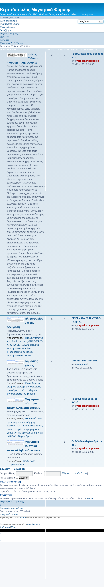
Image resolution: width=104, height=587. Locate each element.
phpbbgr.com (33, 524)
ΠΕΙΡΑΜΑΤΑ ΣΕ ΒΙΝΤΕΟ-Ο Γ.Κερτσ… (86, 320)
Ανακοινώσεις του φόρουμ (21, 393)
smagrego (81, 364)
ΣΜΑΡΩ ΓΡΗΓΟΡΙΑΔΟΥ (84, 360)
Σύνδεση (5, 468)
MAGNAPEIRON (8, 49)
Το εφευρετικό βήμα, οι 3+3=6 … (84, 400)
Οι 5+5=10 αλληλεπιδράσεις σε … (87, 443)
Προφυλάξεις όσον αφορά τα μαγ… (87, 55)
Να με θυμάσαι (9, 477)
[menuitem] (8, 20)
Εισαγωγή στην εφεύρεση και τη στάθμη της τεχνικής (24, 422)
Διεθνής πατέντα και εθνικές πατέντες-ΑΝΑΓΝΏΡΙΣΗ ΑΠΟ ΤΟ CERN (25, 341)
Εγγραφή (19, 468)
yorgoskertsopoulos (87, 61)
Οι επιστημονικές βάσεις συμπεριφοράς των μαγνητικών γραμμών (25, 429)
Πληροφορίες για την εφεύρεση (25, 322)
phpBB (23, 518)
